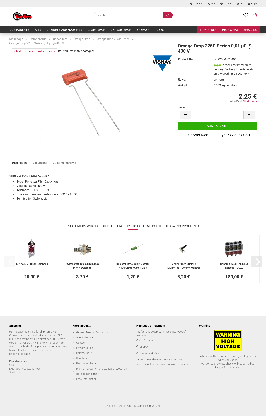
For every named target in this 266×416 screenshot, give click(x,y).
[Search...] (168, 15)
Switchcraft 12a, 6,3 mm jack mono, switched (82, 266)
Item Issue (82, 358)
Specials (250, 29)
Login (252, 3)
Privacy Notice (84, 347)
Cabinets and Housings (64, 29)
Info (211, 3)
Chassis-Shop (121, 29)
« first (17, 51)
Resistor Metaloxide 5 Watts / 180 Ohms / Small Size (132, 266)
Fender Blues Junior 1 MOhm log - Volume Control (183, 266)
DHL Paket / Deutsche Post (24, 368)
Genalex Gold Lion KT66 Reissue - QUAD (234, 266)
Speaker (143, 29)
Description (19, 163)
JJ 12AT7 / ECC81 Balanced (32, 264)
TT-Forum (196, 3)
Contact (81, 342)
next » (40, 51)
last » (51, 51)
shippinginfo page (19, 353)
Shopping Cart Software (119, 405)
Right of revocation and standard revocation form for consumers (101, 371)
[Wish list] (245, 15)
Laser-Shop (96, 29)
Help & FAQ (230, 29)
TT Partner (208, 29)
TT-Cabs (225, 3)
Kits (38, 29)
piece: (181, 107)
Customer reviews (64, 163)
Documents (39, 163)
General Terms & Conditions (92, 332)
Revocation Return (87, 363)
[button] (255, 15)
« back (29, 51)
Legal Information (86, 378)
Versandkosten (85, 337)
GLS (11, 364)
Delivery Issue (84, 353)
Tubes (159, 29)
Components (19, 29)
